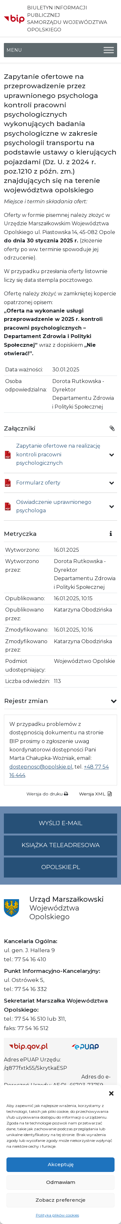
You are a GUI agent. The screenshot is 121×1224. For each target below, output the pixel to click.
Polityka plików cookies (57, 1215)
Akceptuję (61, 1164)
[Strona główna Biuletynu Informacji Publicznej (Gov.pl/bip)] (35, 1047)
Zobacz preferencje (60, 1200)
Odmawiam (60, 1182)
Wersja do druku (47, 793)
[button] (111, 1093)
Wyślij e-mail (78, 826)
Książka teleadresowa (61, 845)
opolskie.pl (60, 867)
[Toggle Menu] (109, 50)
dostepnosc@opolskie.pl (40, 767)
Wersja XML (95, 793)
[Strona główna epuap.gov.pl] (91, 1047)
